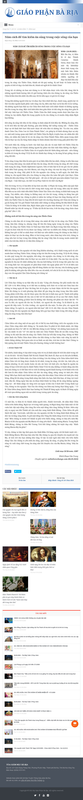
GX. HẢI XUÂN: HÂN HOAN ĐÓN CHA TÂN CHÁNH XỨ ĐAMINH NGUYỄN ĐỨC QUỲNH (40, 729)
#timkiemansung (12, 464)
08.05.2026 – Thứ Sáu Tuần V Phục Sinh (26, 702)
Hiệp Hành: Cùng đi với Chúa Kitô (61, 480)
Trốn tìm (22, 480)
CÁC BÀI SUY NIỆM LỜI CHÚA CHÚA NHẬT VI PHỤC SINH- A (32, 711)
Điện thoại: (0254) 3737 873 (15, 770)
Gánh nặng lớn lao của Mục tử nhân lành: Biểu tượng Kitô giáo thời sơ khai (42, 567)
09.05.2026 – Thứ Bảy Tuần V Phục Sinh (26, 655)
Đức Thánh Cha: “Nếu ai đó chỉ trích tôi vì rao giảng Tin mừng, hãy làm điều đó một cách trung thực (45, 674)
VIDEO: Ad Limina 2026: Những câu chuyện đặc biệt (30, 618)
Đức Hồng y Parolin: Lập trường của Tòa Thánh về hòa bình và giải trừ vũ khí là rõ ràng (41, 627)
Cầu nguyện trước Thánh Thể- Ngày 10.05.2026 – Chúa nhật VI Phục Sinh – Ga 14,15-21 (41, 748)
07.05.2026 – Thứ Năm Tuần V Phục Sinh (26, 739)
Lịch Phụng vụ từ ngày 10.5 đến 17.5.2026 (27, 664)
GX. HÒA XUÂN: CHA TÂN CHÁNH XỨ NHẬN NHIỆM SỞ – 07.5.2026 (34, 692)
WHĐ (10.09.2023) (69, 51)
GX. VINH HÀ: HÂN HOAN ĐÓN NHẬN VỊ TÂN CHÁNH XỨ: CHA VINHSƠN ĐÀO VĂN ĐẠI (41, 646)
